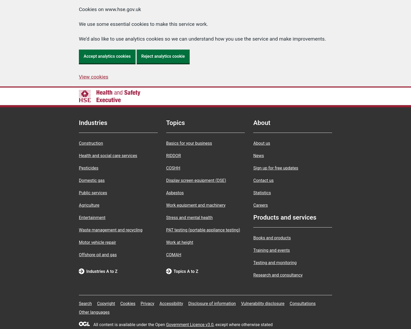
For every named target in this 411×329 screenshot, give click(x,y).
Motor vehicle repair (97, 242)
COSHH (173, 168)
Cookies (127, 303)
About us (261, 143)
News (258, 155)
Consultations (303, 303)
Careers (260, 205)
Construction (91, 143)
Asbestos (175, 192)
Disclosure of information (212, 303)
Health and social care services (108, 155)
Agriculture (89, 205)
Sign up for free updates (275, 168)
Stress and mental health (189, 217)
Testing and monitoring (275, 262)
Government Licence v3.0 (189, 324)
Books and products (272, 237)
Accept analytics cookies (107, 56)
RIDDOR (173, 155)
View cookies (93, 77)
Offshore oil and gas (98, 254)
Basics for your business (189, 143)
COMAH (173, 254)
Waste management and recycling (110, 230)
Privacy (147, 303)
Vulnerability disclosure (263, 303)
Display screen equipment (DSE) (196, 180)
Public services (93, 192)
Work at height (179, 242)
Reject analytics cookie (163, 56)
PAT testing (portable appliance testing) (203, 230)
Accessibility (171, 303)
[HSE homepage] (109, 96)
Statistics (262, 192)
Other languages (94, 312)
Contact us (263, 180)
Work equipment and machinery (196, 205)
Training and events (271, 250)
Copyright (106, 303)
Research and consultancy (278, 275)
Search (85, 303)
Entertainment (92, 217)
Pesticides (88, 168)
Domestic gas (92, 180)
